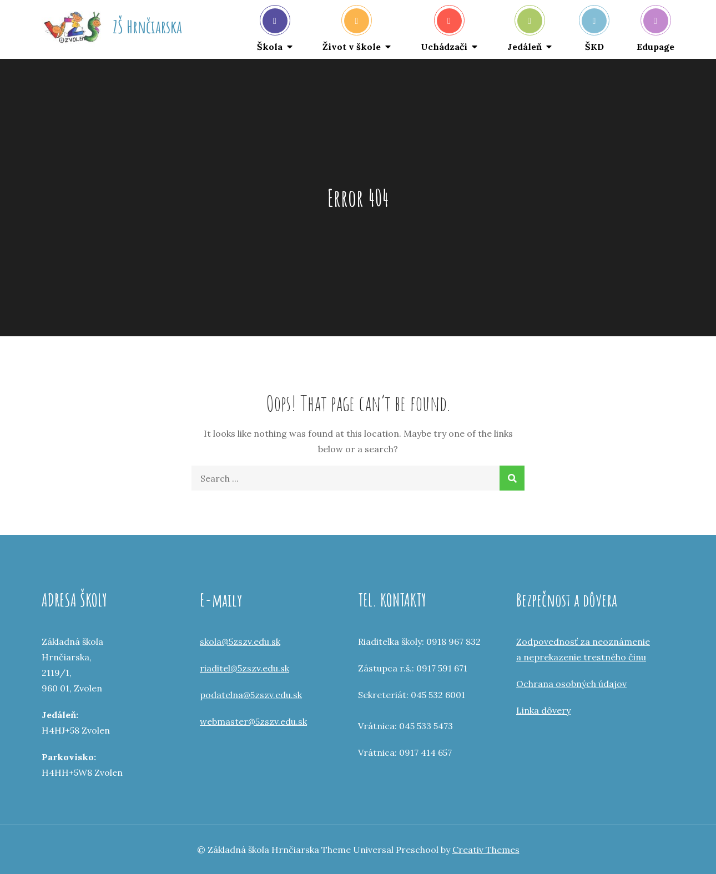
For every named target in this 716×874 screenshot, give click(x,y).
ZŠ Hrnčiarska (147, 26)
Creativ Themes (486, 849)
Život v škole (351, 30)
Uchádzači (444, 30)
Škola (272, 30)
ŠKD (594, 30)
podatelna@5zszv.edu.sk (251, 694)
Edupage (655, 30)
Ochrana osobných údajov (571, 683)
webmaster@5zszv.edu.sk (253, 721)
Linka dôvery (543, 710)
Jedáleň (524, 30)
